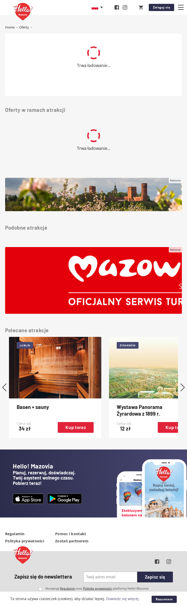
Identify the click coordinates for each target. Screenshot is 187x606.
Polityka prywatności (24, 541)
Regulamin (15, 533)
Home (10, 27)
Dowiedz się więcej (122, 598)
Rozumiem (164, 599)
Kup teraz (75, 427)
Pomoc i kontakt (70, 533)
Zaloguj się (161, 7)
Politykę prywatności (97, 588)
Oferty (24, 27)
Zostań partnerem (71, 541)
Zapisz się (155, 577)
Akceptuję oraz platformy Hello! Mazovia (97, 589)
